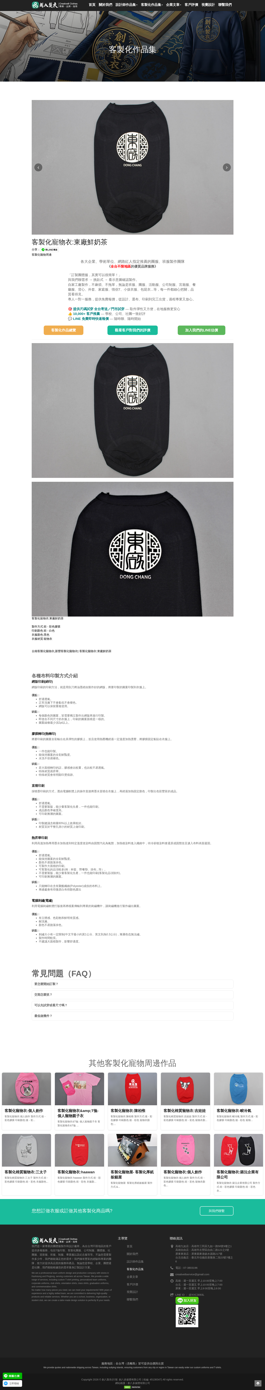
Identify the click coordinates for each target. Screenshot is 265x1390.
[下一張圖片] (227, 167)
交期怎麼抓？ (43, 994)
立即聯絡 (14, 1383)
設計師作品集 (135, 1261)
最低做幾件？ (43, 1016)
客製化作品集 (135, 1269)
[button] (258, 1383)
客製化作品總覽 (63, 330)
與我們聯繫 (217, 1211)
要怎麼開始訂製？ (46, 984)
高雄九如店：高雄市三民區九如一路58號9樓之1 (203, 1246)
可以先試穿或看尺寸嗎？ (50, 1005)
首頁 (129, 1246)
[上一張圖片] (38, 167)
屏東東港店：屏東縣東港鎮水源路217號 (198, 1253)
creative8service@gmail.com (192, 1274)
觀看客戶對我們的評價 (132, 330)
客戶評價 (132, 1284)
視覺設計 (132, 1291)
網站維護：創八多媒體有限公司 (132, 1383)
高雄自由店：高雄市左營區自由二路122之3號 (202, 1249)
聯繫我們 (132, 1299)
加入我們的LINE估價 (201, 330)
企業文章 (132, 1276)
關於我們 (132, 1253)
